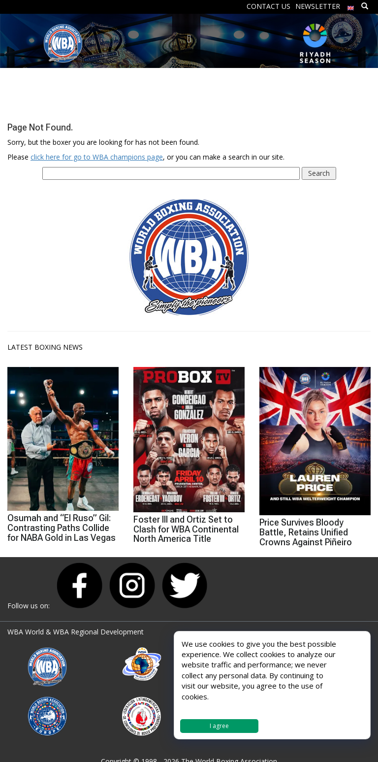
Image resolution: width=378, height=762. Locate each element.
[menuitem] (351, 5)
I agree (219, 726)
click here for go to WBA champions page (97, 157)
